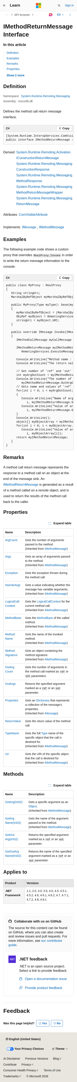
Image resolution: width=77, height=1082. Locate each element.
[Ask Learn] (51, 14)
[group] (38, 138)
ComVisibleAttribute (33, 214)
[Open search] (59, 5)
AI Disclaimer (11, 1058)
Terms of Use (52, 1070)
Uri (7, 754)
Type (44, 733)
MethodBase (13, 618)
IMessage (29, 227)
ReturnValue (13, 721)
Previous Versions (36, 1058)
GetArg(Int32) (14, 802)
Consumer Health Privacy (19, 1070)
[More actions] (70, 14)
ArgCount (11, 540)
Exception (11, 573)
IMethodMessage (51, 227)
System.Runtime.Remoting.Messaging (45, 96)
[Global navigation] (4, 5)
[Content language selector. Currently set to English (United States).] (23, 1039)
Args (8, 556)
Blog (56, 1058)
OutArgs (10, 683)
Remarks (12, 63)
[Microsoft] (38, 5)
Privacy (26, 1064)
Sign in (69, 5)
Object (33, 806)
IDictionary (42, 700)
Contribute (10, 1064)
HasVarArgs (12, 585)
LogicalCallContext (49, 601)
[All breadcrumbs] (6, 14)
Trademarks (10, 1076)
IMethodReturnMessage (20, 484)
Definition (12, 52)
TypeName (12, 733)
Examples (13, 58)
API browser (22, 14)
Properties (13, 69)
